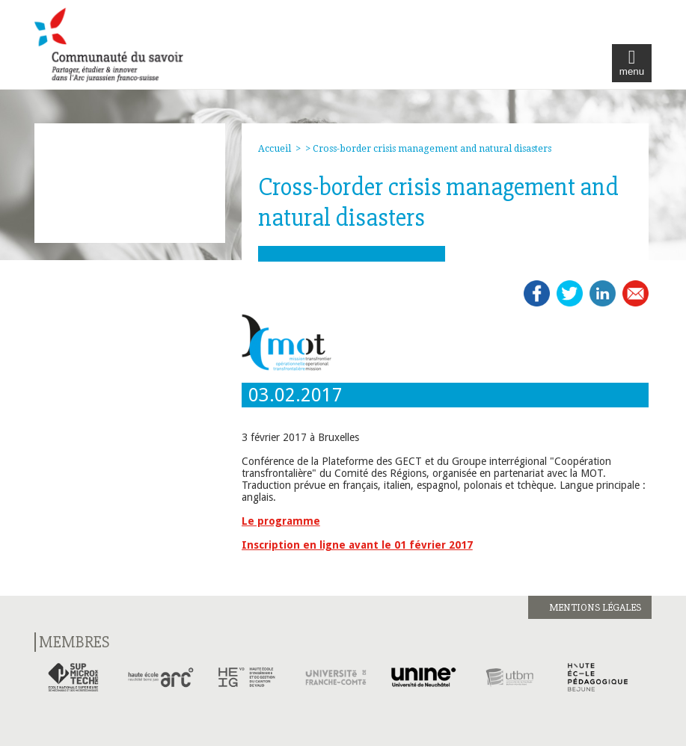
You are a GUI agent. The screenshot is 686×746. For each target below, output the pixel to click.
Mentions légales (595, 607)
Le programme (281, 521)
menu (631, 63)
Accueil (274, 149)
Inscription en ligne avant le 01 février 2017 (357, 545)
